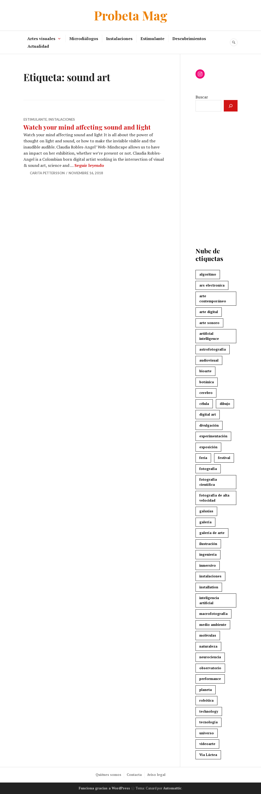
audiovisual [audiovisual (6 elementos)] (208, 360)
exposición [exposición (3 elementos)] (208, 447)
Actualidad (38, 46)
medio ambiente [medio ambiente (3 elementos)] (212, 624)
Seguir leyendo (89, 165)
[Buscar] (231, 105)
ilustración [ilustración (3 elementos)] (208, 543)
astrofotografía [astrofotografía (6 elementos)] (212, 349)
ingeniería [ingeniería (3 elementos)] (208, 554)
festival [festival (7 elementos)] (224, 457)
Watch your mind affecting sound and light (87, 127)
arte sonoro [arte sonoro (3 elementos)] (209, 322)
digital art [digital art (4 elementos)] (207, 414)
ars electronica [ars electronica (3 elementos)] (212, 285)
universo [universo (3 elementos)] (206, 733)
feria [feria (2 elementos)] (203, 457)
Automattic (172, 788)
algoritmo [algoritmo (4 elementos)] (207, 274)
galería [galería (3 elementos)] (205, 522)
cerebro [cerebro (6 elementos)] (206, 392)
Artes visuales (41, 38)
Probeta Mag (130, 15)
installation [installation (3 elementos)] (208, 587)
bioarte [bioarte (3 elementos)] (205, 371)
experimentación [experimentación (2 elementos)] (213, 436)
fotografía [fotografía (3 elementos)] (208, 468)
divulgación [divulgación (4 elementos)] (209, 425)
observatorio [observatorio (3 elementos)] (210, 668)
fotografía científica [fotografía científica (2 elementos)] (208, 482)
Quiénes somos (108, 774)
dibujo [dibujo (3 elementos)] (225, 403)
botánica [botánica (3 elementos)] (206, 382)
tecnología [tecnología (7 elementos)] (208, 722)
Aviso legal (156, 774)
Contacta (134, 774)
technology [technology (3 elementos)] (208, 711)
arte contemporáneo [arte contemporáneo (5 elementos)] (212, 298)
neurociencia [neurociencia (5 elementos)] (210, 657)
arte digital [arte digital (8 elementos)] (208, 311)
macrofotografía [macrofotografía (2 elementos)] (213, 613)
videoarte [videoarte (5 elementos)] (207, 743)
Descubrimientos (189, 38)
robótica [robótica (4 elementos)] (206, 700)
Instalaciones (119, 38)
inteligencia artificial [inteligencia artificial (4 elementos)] (209, 600)
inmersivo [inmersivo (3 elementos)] (207, 565)
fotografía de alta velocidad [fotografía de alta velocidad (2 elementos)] (214, 498)
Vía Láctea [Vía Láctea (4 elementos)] (208, 754)
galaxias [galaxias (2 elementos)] (206, 511)
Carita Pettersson (47, 173)
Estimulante (152, 38)
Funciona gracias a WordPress (104, 788)
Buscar (201, 97)
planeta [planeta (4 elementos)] (205, 689)
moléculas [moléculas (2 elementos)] (207, 635)
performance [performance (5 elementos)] (210, 678)
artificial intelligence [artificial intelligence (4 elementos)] (209, 336)
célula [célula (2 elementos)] (204, 403)
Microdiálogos (83, 38)
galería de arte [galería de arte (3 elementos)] (212, 532)
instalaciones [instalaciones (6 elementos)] (210, 576)
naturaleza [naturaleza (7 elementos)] (208, 646)
